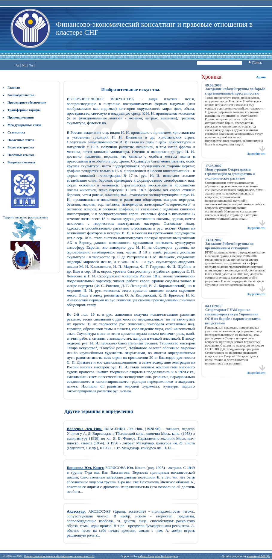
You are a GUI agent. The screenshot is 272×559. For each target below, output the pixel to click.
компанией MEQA (258, 556)
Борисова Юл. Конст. (85, 467)
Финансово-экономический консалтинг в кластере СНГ (59, 556)
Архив (261, 77)
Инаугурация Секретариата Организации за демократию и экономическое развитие (230, 173)
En (31, 65)
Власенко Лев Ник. (84, 428)
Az (17, 65)
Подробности (256, 152)
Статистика (16, 132)
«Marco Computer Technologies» (158, 556)
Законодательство (20, 95)
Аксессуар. (76, 511)
